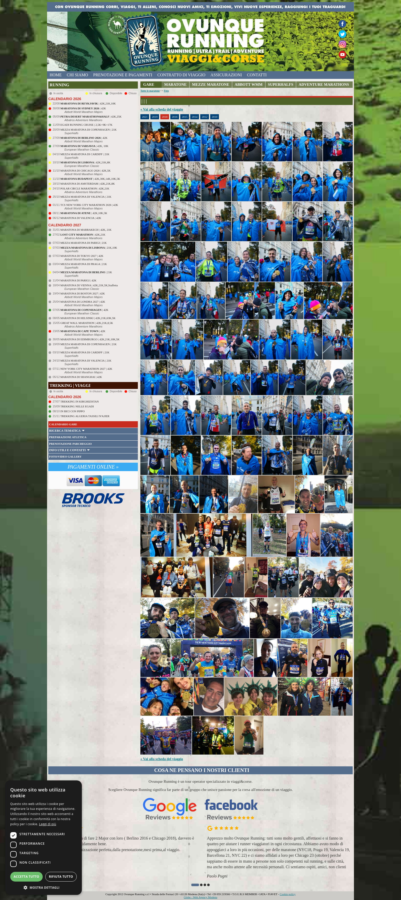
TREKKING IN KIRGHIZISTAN (79, 401)
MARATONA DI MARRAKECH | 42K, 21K (86, 229)
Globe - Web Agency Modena (200, 897)
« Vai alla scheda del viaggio (161, 109)
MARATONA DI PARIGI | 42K (78, 280)
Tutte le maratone (150, 90)
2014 (194, 116)
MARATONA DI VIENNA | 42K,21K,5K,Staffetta (89, 285)
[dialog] (43, 837)
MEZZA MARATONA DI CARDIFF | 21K (84, 154)
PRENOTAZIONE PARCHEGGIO (70, 443)
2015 (184, 116)
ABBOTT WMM (249, 84)
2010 (214, 116)
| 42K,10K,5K (83, 213)
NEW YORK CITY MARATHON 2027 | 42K (86, 368)
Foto (166, 90)
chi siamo (77, 75)
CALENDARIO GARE (63, 424)
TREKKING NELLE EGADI (77, 406)
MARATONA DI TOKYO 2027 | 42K (81, 255)
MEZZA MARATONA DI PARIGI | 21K (83, 242)
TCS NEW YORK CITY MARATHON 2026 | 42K (89, 204)
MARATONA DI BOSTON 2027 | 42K (82, 293)
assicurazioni (226, 75)
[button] (195, 885)
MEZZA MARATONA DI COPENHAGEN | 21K (88, 129)
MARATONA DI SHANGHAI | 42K (81, 376)
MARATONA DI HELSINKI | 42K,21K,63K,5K (88, 318)
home (56, 75)
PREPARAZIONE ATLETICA (67, 437)
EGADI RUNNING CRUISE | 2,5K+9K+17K (86, 124)
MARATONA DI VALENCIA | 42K (80, 217)
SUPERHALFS (280, 84)
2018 (165, 116)
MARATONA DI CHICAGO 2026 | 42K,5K (85, 170)
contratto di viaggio (181, 75)
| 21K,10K (88, 247)
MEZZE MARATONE (210, 84)
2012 (204, 116)
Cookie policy (288, 894)
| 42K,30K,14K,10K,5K (90, 178)
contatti (257, 75)
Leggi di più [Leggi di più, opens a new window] (47, 824)
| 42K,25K (90, 116)
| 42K (83, 108)
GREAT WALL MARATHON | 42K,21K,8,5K (86, 322)
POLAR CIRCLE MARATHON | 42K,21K (84, 188)
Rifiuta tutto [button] (61, 876)
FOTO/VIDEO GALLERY (65, 456)
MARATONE (175, 84)
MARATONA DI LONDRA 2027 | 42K (82, 301)
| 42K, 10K (84, 145)
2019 (155, 116)
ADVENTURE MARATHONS (324, 84)
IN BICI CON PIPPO (72, 411)
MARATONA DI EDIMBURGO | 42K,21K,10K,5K (89, 339)
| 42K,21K (82, 234)
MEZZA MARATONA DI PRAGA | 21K (83, 264)
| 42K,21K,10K (88, 103)
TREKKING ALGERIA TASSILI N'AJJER (84, 416)
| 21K (86, 272)
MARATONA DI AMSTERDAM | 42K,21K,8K (87, 183)
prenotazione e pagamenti (122, 75)
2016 (174, 116)
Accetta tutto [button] (26, 876)
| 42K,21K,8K (85, 162)
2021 (145, 116)
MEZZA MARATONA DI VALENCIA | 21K (85, 196)
